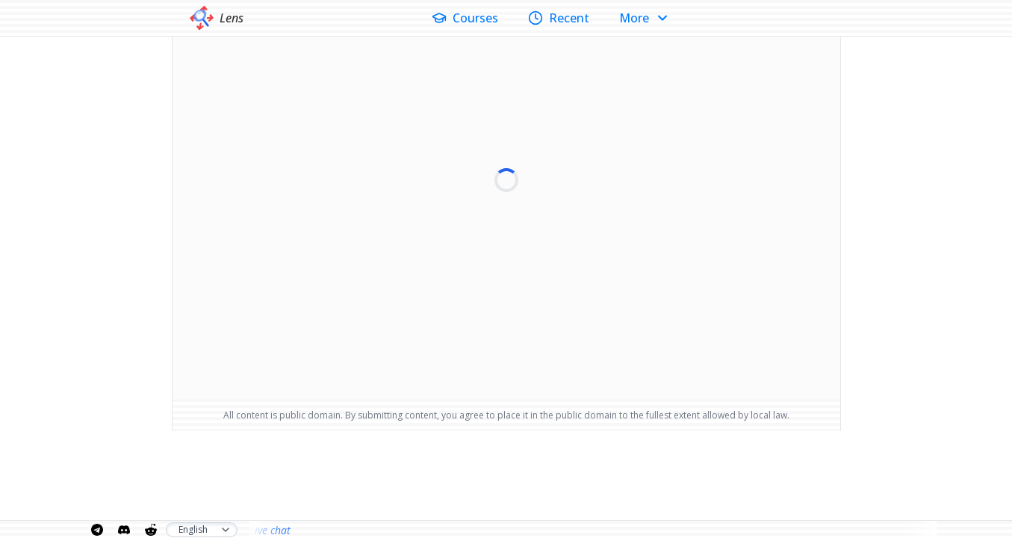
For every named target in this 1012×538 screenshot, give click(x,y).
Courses (465, 18)
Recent (558, 18)
